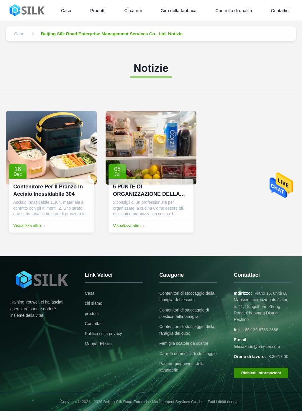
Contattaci (94, 323)
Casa (66, 10)
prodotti (92, 313)
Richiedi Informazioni (261, 373)
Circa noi (133, 10)
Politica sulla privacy (103, 333)
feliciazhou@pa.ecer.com (257, 346)
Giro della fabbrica (179, 10)
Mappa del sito (98, 344)
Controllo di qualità (233, 10)
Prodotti (98, 10)
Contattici (280, 10)
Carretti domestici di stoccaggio (188, 353)
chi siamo (93, 303)
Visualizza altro (29, 225)
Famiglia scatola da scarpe (184, 343)
